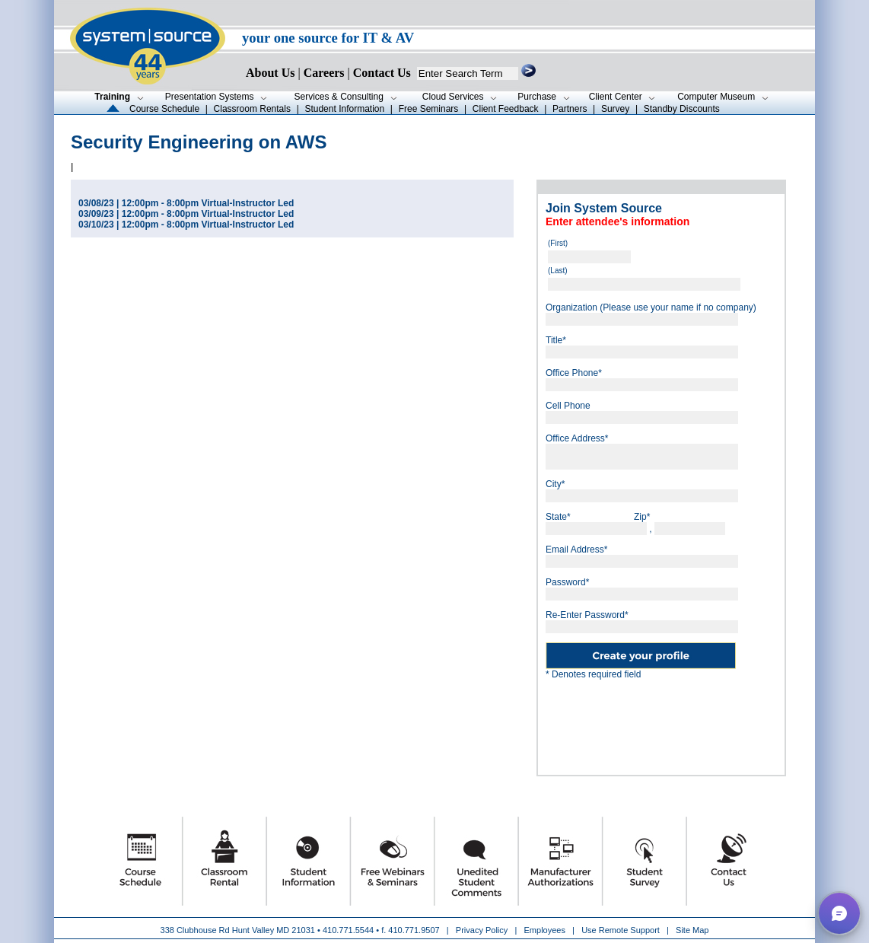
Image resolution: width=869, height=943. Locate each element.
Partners (569, 109)
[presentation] (661, 721)
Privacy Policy (483, 930)
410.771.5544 (348, 930)
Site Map (692, 930)
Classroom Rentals (252, 109)
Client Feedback (506, 109)
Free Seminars (429, 109)
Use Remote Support (620, 930)
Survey (615, 109)
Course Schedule (164, 109)
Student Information (344, 109)
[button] (839, 913)
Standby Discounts (682, 109)
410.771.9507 (413, 930)
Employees (544, 930)
